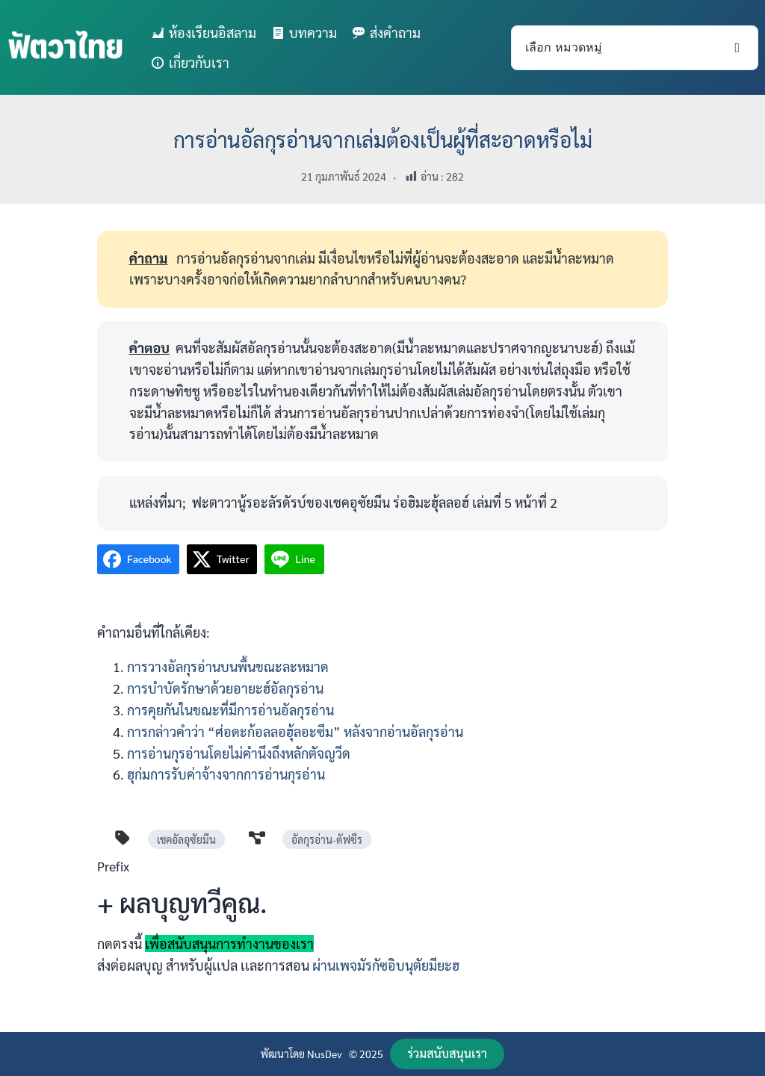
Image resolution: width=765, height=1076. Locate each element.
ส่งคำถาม (395, 32)
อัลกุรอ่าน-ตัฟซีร (326, 839)
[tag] (122, 838)
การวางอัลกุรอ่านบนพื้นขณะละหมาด (228, 666)
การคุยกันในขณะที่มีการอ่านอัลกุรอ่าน (230, 709)
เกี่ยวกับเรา (199, 62)
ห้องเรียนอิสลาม (212, 32)
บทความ (313, 32)
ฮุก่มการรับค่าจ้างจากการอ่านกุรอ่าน (227, 774)
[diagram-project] (257, 838)
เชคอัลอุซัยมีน (186, 839)
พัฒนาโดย (284, 1053)
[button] (447, 1054)
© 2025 (366, 1053)
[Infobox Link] (382, 921)
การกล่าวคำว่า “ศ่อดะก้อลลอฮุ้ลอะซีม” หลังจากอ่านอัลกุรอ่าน (295, 731)
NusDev (324, 1053)
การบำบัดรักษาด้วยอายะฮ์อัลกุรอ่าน (225, 688)
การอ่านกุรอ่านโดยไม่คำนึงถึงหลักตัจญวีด (238, 753)
